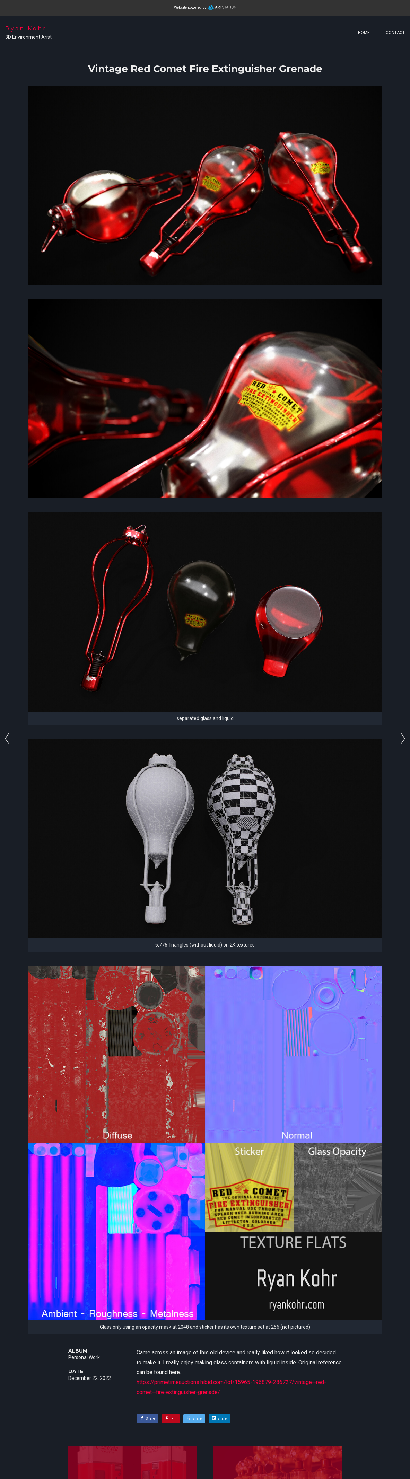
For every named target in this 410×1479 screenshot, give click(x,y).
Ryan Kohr (26, 28)
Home (364, 32)
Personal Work (84, 1357)
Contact (395, 32)
